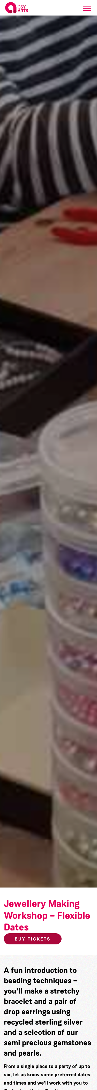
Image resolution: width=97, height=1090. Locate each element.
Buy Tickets (33, 939)
